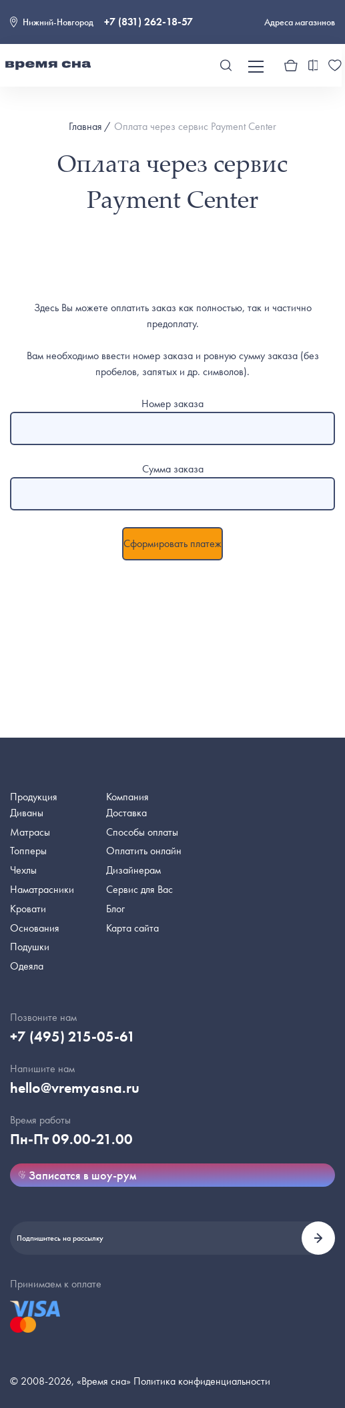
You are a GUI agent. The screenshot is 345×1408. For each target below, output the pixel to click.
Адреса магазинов (299, 22)
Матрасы (30, 832)
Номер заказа (172, 403)
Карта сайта (132, 928)
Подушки (29, 947)
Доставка (126, 813)
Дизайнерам (133, 870)
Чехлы (23, 870)
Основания (34, 928)
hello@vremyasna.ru (74, 1087)
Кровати (28, 909)
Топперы (28, 851)
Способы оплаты (142, 832)
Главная (85, 126)
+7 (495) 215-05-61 (72, 1036)
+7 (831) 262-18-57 (148, 22)
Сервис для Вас (139, 889)
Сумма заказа (173, 469)
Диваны (26, 813)
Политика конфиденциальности (201, 1381)
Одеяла (26, 966)
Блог (115, 909)
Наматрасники (42, 889)
